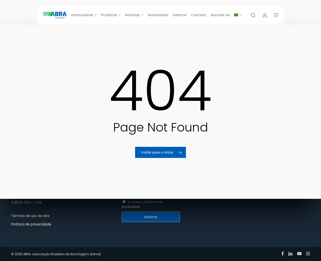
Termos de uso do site (30, 215)
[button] (276, 15)
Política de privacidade (31, 224)
